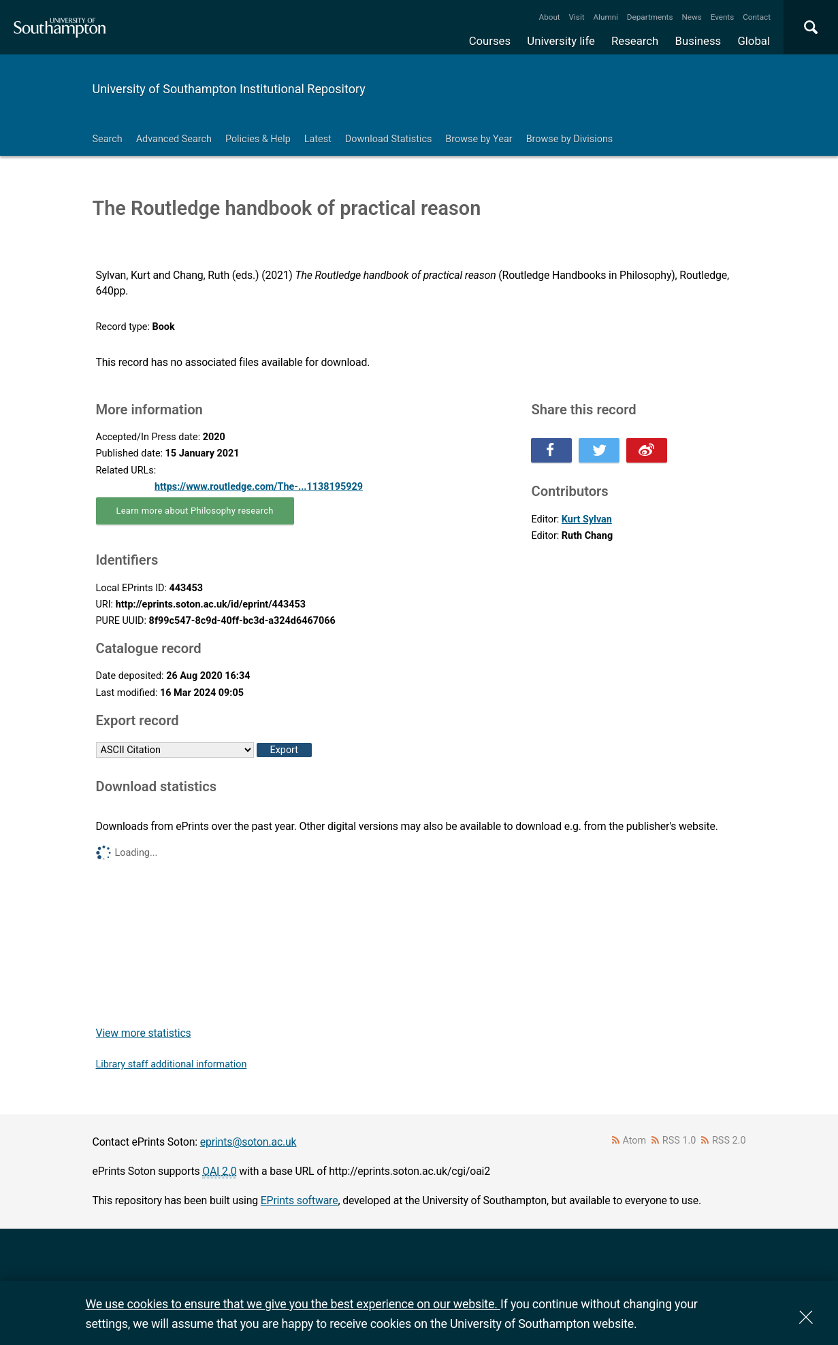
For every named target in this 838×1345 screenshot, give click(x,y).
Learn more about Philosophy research (195, 510)
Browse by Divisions (569, 139)
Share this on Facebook (551, 450)
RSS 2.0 (729, 1140)
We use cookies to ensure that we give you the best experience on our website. (293, 1304)
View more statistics (143, 1033)
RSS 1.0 (679, 1140)
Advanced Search (174, 139)
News (691, 17)
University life (561, 41)
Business (698, 41)
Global (753, 41)
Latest (318, 139)
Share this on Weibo (646, 450)
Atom (634, 1140)
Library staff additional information (171, 1064)
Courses (490, 41)
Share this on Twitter (599, 450)
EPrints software (299, 1200)
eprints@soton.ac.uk (248, 1141)
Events (723, 17)
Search (108, 139)
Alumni (605, 17)
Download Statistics (388, 139)
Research (634, 41)
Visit (577, 17)
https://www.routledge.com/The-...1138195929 (259, 487)
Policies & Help (258, 139)
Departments (650, 17)
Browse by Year (478, 139)
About (549, 17)
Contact (757, 17)
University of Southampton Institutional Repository (229, 89)
